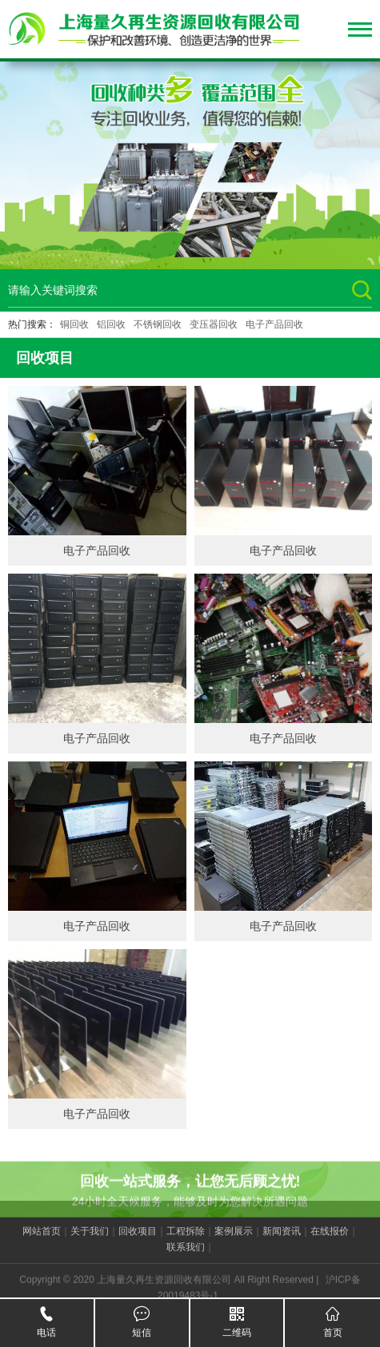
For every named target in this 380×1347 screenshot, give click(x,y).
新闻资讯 (281, 1242)
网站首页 (41, 1242)
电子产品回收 (274, 324)
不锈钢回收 (158, 324)
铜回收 (74, 324)
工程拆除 (185, 1242)
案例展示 (233, 1242)
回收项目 (137, 1242)
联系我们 (185, 1258)
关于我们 (89, 1242)
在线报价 (329, 1242)
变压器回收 (214, 324)
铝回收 (111, 324)
